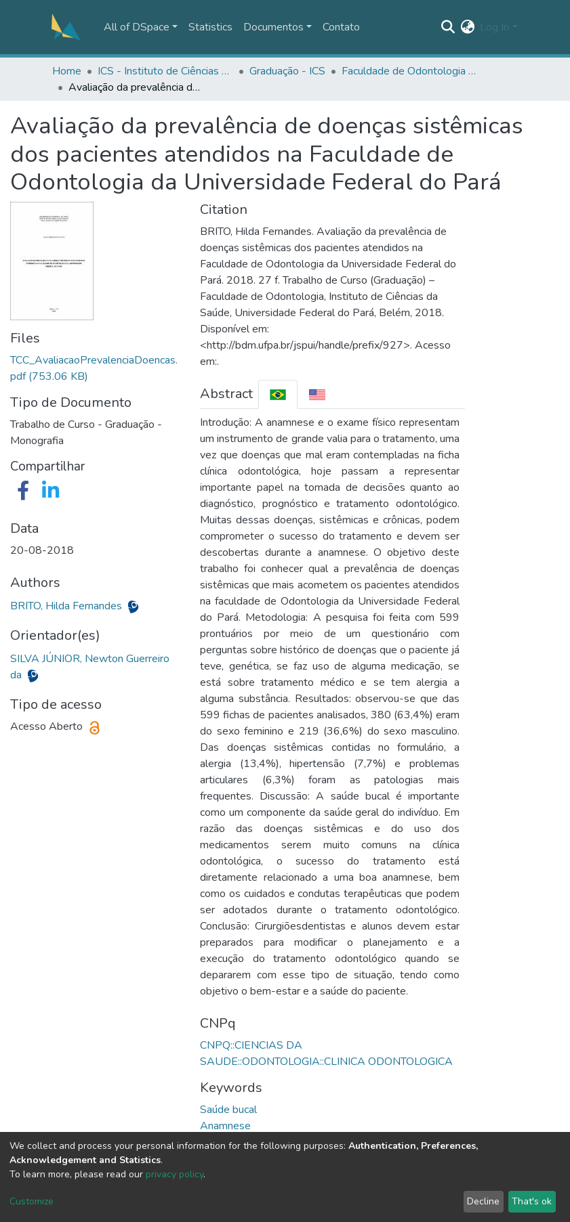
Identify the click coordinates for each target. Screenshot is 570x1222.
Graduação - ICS (287, 71)
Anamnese (225, 1125)
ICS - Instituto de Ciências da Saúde (165, 71)
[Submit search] (447, 27)
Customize (31, 1201)
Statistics (210, 27)
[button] (467, 27)
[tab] (278, 394)
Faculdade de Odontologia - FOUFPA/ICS (409, 71)
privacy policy (174, 1174)
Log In (494, 27)
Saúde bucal (228, 1109)
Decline (483, 1201)
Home (66, 71)
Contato (341, 27)
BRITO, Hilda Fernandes (67, 605)
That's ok (532, 1201)
